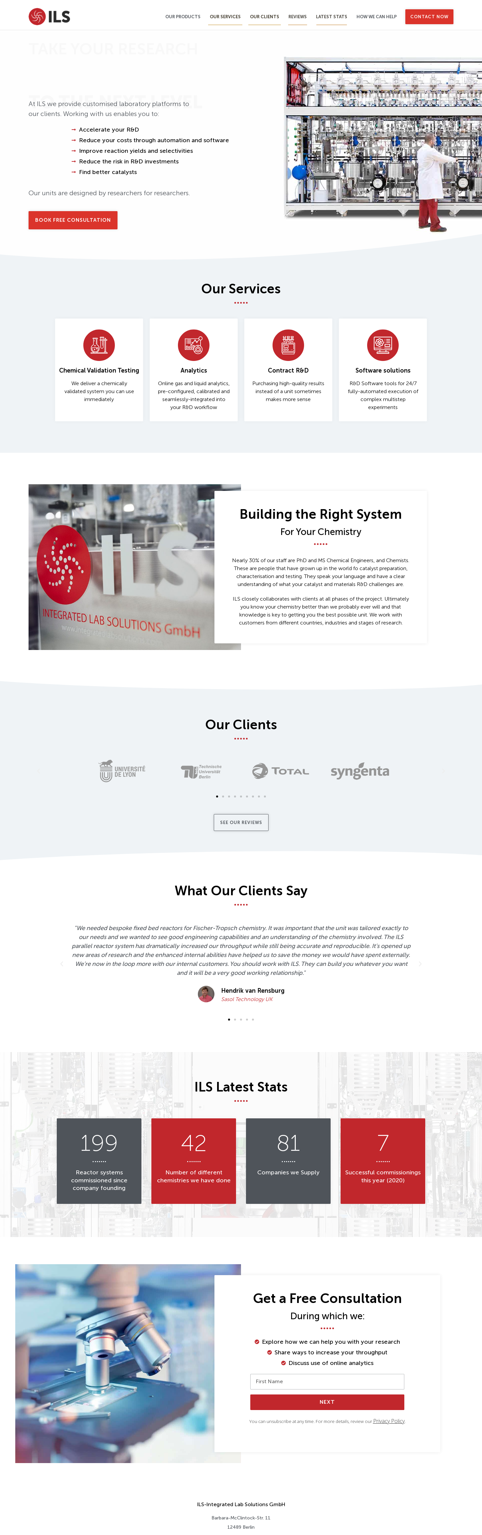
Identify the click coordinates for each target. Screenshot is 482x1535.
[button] (38, 771)
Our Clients (264, 16)
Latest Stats (331, 16)
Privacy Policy (389, 1421)
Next (327, 1402)
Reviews (297, 16)
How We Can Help (377, 16)
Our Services (225, 16)
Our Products (183, 16)
